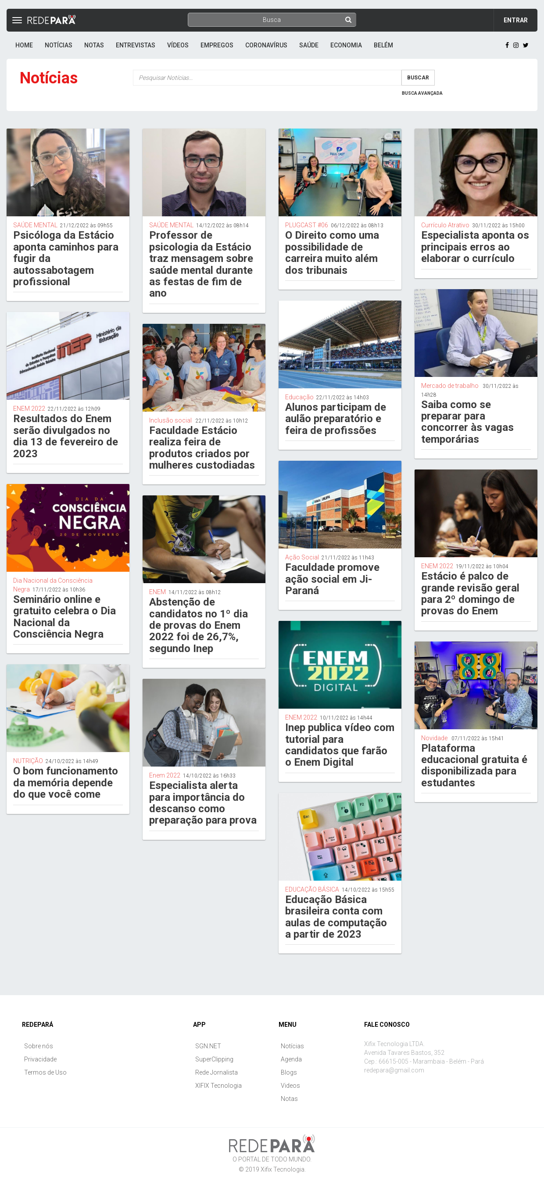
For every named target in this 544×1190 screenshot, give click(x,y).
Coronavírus (266, 45)
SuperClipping (214, 1059)
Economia (346, 45)
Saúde (309, 45)
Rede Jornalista (216, 1072)
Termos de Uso (45, 1072)
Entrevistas (135, 45)
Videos (290, 1085)
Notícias (58, 45)
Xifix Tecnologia (282, 1169)
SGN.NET (208, 1046)
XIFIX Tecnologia (218, 1085)
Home (24, 45)
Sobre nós (38, 1046)
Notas (94, 45)
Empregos (216, 45)
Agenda (291, 1059)
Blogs (289, 1072)
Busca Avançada (422, 93)
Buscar (418, 78)
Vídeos (178, 45)
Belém (383, 45)
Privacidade (40, 1059)
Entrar (516, 20)
